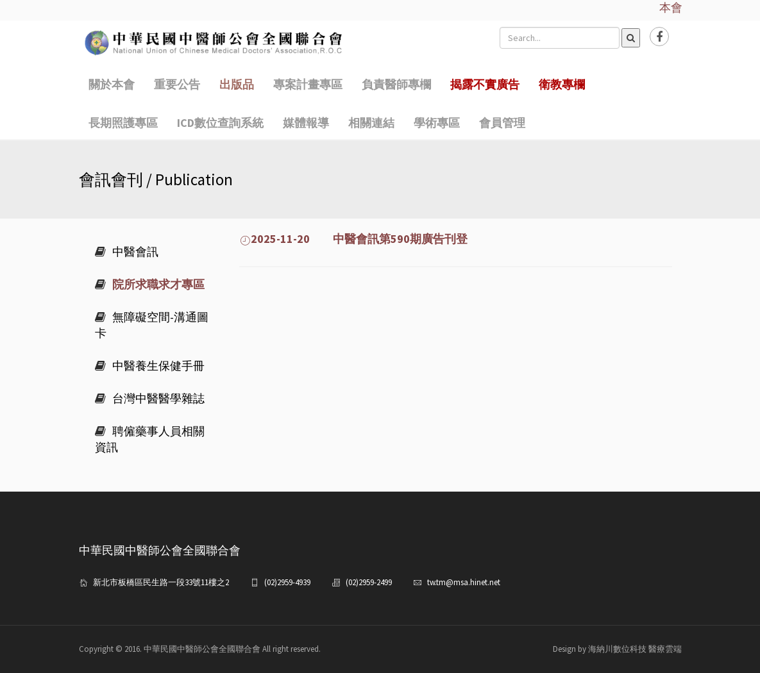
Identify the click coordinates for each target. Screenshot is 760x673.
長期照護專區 (123, 122)
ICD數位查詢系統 (220, 122)
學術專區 (437, 122)
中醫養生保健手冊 (150, 365)
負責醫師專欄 (396, 84)
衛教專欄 (562, 84)
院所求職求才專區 (150, 284)
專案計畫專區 (307, 84)
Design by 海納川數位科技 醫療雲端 (617, 649)
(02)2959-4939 (287, 582)
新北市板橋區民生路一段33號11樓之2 (161, 582)
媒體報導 (306, 122)
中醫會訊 (126, 251)
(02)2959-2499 (369, 582)
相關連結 (371, 122)
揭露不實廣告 (484, 84)
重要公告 (177, 84)
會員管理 (502, 122)
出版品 (236, 84)
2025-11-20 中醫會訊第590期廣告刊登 (353, 238)
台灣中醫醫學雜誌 (150, 398)
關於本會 (112, 84)
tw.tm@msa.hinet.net (463, 582)
